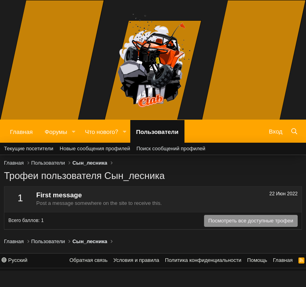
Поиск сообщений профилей (170, 148)
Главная (21, 131)
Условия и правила (136, 260)
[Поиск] (294, 131)
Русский (14, 260)
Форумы (56, 131)
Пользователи (157, 131)
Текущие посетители (28, 148)
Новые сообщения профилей (95, 148)
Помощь (257, 260)
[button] (73, 131)
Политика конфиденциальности (203, 260)
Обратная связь (88, 260)
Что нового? (101, 131)
